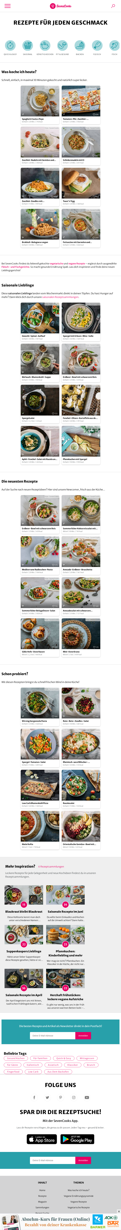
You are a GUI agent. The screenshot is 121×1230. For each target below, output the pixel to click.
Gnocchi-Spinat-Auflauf (33, 336)
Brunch (91, 1065)
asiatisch (53, 1065)
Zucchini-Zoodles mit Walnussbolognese (32, 201)
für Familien (40, 1058)
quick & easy (63, 1058)
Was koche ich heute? (78, 1190)
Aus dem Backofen (58, 1071)
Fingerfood (13, 1071)
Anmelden (83, 1035)
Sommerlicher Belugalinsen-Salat (38, 610)
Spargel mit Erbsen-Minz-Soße (78, 336)
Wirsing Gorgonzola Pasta (34, 721)
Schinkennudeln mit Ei (73, 160)
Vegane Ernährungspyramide (78, 1196)
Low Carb (33, 1071)
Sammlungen (42, 1207)
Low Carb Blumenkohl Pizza (35, 803)
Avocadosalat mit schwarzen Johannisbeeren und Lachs (77, 610)
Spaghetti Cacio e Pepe (33, 119)
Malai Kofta (27, 844)
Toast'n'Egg (69, 201)
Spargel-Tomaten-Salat (34, 762)
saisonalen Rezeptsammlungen (60, 297)
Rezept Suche (42, 1213)
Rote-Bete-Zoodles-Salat (76, 721)
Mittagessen (87, 1058)
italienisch (33, 1065)
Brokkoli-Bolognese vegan (35, 242)
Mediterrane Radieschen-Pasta (37, 569)
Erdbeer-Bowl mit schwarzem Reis (80, 377)
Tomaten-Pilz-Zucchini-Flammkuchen (75, 119)
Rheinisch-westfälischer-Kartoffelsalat (75, 762)
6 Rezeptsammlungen (51, 866)
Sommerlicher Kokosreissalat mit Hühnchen (79, 528)
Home (42, 1190)
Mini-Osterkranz (71, 651)
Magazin (42, 1201)
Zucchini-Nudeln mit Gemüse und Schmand (38, 160)
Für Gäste (12, 1065)
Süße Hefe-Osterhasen (33, 651)
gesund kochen (16, 1058)
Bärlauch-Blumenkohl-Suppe (36, 377)
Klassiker (72, 1065)
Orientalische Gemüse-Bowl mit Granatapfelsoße (78, 844)
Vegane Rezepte (78, 1201)
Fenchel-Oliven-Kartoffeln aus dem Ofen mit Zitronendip (80, 418)
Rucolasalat (68, 803)
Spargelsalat (28, 418)
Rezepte (42, 1196)
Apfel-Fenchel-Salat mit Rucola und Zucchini (39, 459)
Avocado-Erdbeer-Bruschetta (77, 569)
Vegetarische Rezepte (79, 1207)
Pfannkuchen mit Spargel (75, 459)
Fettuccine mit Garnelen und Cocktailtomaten (76, 242)
